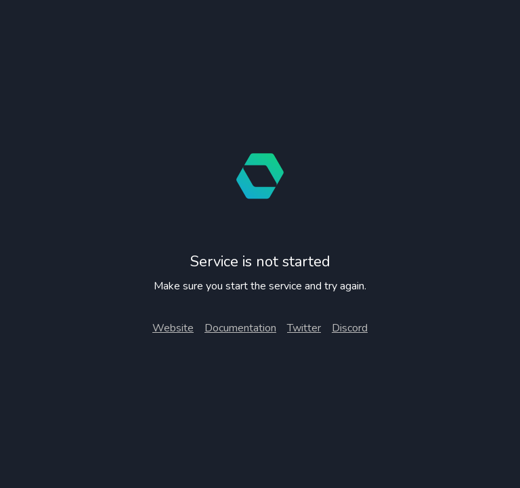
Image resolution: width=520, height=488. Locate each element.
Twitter (304, 328)
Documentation (240, 328)
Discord (350, 328)
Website (173, 328)
